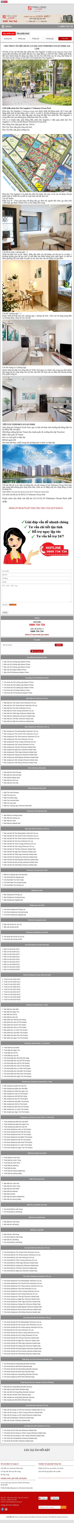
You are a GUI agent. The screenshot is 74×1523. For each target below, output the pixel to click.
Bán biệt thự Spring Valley (12, 1202)
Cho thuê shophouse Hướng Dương (16, 915)
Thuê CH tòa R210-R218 (12, 1003)
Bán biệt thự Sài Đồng (11, 1227)
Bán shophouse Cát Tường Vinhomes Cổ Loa (19, 747)
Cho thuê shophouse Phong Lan (14, 912)
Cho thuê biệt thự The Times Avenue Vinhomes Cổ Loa (22, 1258)
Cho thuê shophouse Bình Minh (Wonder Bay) (19, 1380)
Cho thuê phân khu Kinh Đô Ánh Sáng (16, 1061)
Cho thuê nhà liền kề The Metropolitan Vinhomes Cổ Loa (22, 1325)
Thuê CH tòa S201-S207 (12, 987)
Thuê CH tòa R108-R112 (12, 998)
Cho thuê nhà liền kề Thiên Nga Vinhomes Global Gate (22, 1346)
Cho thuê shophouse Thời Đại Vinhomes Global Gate (21, 1300)
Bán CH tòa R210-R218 (12, 972)
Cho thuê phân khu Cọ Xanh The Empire (17, 1071)
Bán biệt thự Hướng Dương (13, 818)
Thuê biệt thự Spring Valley (13, 1176)
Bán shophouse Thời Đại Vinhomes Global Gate (20, 750)
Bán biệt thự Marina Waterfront (14, 1200)
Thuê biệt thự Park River (12, 1166)
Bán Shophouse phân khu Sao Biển (16, 1092)
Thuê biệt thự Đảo (10, 1171)
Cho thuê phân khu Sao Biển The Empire (17, 1074)
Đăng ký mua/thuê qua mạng (37, 638)
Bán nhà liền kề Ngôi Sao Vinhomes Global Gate (20, 855)
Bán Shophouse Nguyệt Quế (13, 903)
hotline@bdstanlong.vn (14, 1505)
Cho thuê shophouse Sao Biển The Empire (18, 1140)
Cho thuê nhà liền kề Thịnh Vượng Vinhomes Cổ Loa (21, 1336)
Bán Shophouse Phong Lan (13, 898)
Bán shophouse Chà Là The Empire (16, 1097)
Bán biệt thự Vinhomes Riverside (38, 1520)
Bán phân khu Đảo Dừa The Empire (16, 1038)
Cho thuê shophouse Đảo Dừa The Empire (18, 1145)
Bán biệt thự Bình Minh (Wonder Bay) (16, 1392)
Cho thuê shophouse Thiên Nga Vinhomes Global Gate (22, 1305)
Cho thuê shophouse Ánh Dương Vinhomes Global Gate (22, 1312)
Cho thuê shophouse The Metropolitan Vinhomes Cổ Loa (22, 1284)
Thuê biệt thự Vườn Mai (12, 1161)
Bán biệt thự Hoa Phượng (12, 775)
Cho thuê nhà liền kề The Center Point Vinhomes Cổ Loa (22, 1328)
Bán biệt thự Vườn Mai (11, 1186)
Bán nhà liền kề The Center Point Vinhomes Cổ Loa (21, 839)
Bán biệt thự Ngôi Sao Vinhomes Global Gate (19, 724)
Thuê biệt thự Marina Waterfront (14, 1174)
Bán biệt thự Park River (11, 1192)
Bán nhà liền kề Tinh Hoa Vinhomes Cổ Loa (18, 844)
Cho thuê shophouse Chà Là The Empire (17, 1132)
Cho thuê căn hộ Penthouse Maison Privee (18, 696)
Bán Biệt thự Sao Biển (11, 1012)
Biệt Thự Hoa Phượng (11, 796)
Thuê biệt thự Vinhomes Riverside (58, 1520)
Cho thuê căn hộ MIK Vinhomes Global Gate (18, 1444)
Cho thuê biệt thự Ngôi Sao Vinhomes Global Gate (20, 1274)
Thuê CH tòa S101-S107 (12, 982)
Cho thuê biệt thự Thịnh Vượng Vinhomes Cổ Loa (20, 1263)
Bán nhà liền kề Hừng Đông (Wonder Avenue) (19, 1395)
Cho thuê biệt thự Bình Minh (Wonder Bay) (18, 1369)
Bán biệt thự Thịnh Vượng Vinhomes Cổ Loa (18, 714)
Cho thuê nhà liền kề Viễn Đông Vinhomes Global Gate (22, 1357)
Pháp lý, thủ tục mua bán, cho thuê (50, 1471)
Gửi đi (63, 1510)
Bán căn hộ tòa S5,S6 (11, 930)
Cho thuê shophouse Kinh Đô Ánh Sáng (17, 1135)
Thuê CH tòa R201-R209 (12, 1000)
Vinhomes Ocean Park (30, 111)
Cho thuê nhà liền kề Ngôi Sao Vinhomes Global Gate (22, 1344)
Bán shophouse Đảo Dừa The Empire (16, 1110)
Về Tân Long (5, 1478)
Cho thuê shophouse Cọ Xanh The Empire (18, 1148)
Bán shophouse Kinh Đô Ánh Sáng (15, 1099)
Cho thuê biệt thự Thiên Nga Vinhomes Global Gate (21, 1266)
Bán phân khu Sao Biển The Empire (16, 1036)
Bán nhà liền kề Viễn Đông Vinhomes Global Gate (20, 868)
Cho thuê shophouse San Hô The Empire (17, 1137)
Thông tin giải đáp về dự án (49, 1467)
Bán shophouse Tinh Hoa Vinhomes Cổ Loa (18, 742)
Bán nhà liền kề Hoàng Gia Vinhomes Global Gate (20, 860)
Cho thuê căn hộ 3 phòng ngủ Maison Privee (19, 688)
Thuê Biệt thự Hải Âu (11, 1056)
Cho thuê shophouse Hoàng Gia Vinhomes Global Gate (22, 1307)
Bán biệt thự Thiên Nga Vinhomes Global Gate (19, 716)
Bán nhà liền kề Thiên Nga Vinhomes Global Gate (20, 857)
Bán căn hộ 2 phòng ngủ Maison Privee (17, 665)
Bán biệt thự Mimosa (11, 1194)
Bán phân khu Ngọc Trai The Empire (16, 1041)
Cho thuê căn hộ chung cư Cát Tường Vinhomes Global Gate (24, 1439)
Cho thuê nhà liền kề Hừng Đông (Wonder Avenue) (21, 1372)
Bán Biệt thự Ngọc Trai (11, 1015)
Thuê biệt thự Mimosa (11, 1169)
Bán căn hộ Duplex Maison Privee (15, 673)
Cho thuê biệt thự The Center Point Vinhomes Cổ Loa (21, 1255)
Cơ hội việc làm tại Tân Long (11, 1475)
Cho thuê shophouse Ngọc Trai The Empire (18, 1151)
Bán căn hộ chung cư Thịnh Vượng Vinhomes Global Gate (23, 1415)
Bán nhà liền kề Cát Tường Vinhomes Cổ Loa (19, 849)
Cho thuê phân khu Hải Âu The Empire (16, 1066)
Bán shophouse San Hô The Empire (16, 1102)
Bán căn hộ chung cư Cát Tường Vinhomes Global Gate (22, 1418)
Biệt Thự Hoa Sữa (10, 806)
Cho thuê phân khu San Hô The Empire (17, 1064)
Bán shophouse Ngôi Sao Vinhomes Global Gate (20, 753)
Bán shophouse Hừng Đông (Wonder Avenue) (19, 1400)
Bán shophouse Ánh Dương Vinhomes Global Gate (21, 763)
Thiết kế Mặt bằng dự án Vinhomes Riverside (17, 1491)
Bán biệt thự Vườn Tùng (12, 1189)
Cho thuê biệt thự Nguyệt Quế (14, 880)
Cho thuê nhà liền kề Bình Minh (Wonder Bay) (19, 1375)
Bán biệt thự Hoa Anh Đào (12, 778)
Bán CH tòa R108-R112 (12, 967)
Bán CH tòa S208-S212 (11, 960)
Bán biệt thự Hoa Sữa (11, 786)
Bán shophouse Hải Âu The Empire (15, 1107)
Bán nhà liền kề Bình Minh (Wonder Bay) (17, 1398)
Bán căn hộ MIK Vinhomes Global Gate (17, 1423)
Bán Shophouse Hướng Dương (14, 900)
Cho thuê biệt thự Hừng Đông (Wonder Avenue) (19, 1367)
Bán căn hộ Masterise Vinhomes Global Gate (19, 1421)
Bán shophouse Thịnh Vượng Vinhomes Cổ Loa (20, 745)
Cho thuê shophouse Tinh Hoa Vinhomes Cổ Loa (20, 1292)
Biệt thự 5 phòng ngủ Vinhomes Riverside (18, 809)
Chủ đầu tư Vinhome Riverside (12, 1471)
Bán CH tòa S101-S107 (11, 952)
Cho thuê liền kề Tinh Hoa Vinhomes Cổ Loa (18, 1333)
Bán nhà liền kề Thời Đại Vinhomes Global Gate (20, 852)
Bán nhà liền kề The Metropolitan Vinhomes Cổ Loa (21, 836)
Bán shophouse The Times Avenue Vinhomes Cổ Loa (21, 740)
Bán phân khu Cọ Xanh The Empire (15, 1033)
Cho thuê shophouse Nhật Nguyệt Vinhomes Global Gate (23, 1310)
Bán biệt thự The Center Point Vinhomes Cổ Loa (20, 706)
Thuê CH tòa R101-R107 (12, 995)
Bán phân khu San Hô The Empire (15, 1025)
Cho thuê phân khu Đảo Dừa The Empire (17, 1077)
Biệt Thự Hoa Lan (10, 798)
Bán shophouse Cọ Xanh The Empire (16, 1112)
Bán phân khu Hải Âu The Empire (15, 1028)
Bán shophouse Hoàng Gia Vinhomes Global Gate (20, 758)
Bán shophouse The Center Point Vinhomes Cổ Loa (21, 737)
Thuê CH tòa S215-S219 (12, 992)
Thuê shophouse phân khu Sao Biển (16, 1125)
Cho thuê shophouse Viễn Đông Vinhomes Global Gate (22, 1315)
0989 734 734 (65, 26)
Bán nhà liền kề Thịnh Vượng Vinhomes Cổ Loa (20, 847)
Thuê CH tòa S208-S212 (12, 990)
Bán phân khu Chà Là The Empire (15, 1030)
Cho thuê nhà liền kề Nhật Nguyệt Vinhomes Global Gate (23, 1352)
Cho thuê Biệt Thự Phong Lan (14, 888)
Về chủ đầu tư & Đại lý (10, 1467)
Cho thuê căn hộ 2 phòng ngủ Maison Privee (19, 685)
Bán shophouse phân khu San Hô (15, 1089)
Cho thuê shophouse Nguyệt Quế (15, 918)
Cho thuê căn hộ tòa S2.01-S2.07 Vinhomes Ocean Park (30, 492)
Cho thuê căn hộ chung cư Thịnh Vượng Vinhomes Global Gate (25, 1436)
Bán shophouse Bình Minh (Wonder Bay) (17, 1403)
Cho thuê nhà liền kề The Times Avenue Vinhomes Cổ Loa (23, 1330)
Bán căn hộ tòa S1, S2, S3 (12, 927)
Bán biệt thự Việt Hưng (11, 1237)
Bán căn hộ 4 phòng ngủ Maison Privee (17, 670)
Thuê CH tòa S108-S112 (12, 985)
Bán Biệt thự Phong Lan (12, 821)
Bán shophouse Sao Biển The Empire (16, 1104)
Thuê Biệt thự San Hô (11, 1059)
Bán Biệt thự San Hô (11, 1020)
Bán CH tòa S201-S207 (11, 957)
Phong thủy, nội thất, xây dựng (14, 1481)
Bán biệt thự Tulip (10, 824)
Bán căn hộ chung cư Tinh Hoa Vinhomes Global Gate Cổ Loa (24, 1413)
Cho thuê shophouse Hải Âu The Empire (17, 1143)
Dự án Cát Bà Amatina (21, 1520)
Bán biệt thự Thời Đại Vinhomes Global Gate (18, 722)
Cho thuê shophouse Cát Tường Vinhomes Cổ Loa (21, 1297)
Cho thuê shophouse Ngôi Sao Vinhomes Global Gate (22, 1302)
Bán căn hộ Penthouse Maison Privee (16, 675)
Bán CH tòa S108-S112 (11, 955)
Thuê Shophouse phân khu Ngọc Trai (16, 1127)
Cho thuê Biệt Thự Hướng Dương (15, 886)
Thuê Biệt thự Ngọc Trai (12, 1053)
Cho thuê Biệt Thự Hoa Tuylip (13, 883)
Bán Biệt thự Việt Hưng (11, 1225)
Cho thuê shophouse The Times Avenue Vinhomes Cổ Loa (23, 1289)
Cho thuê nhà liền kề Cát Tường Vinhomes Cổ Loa (20, 1338)
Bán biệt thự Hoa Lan (11, 783)
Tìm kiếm (65, 38)
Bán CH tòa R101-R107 (12, 965)
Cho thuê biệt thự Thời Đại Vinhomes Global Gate (20, 1271)
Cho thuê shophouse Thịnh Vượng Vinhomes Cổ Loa (21, 1294)
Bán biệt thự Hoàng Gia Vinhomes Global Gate (19, 719)
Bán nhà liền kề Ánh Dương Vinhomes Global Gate (21, 865)
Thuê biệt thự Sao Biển (11, 1051)
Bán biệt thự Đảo (9, 1197)
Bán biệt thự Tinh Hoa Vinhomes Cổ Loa (17, 711)
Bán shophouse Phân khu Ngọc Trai (16, 1094)
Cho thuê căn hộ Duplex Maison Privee (17, 693)
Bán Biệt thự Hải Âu (10, 1018)
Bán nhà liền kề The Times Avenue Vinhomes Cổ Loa (21, 842)
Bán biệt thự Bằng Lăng (12, 781)
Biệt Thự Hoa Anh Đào (11, 803)
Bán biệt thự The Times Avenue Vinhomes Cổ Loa (20, 708)
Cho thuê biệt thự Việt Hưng (13, 1212)
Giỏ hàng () (38, 654)
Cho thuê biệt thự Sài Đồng (13, 1215)
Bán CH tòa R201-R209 (12, 970)
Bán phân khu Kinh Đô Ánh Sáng (15, 1023)
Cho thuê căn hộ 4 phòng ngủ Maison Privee (19, 691)
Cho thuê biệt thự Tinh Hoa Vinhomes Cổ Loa (19, 1261)
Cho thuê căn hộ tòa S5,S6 (13, 942)
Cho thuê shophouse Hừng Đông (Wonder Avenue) (21, 1377)
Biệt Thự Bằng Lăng (10, 801)
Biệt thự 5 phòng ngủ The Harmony (15, 878)
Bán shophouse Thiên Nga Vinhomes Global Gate (20, 755)
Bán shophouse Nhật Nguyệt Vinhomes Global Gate (21, 760)
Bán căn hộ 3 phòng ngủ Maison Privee (17, 667)
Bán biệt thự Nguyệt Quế (12, 826)
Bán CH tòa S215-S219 (11, 962)
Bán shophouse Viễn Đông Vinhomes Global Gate (20, 766)
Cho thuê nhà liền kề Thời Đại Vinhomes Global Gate (21, 1341)
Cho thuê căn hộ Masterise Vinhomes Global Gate (20, 1441)
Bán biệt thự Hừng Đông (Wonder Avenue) (18, 1390)
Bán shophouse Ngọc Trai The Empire (16, 1115)
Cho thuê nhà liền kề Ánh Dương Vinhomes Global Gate (22, 1354)
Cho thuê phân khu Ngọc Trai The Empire (17, 1079)
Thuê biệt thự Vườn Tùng (12, 1163)
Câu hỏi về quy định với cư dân (49, 1475)
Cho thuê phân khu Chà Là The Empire (17, 1069)
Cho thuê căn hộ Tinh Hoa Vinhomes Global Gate (20, 1433)
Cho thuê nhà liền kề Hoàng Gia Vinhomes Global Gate (22, 1349)
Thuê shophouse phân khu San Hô (15, 1130)
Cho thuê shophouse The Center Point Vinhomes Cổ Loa (23, 1286)
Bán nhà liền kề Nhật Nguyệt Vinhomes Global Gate (21, 863)
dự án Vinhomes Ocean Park (62, 52)
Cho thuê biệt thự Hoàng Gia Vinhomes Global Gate (21, 1268)
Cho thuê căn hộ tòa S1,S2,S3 (14, 940)
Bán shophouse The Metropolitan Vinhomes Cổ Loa (21, 734)
